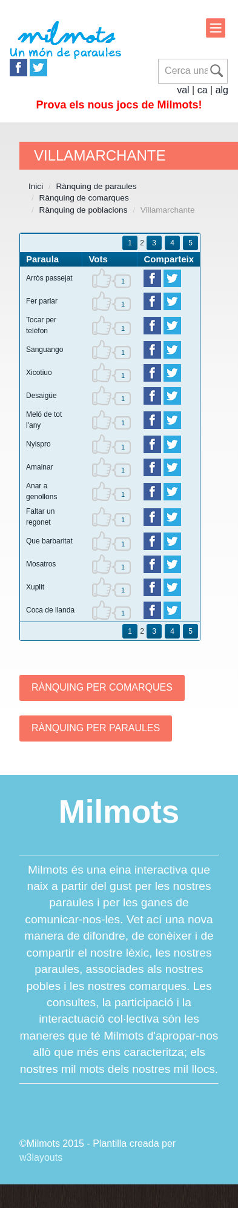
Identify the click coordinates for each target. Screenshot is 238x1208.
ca (202, 90)
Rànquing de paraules (96, 186)
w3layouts (40, 1157)
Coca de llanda (50, 610)
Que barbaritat (49, 541)
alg (222, 90)
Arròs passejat (49, 278)
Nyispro (38, 444)
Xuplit (35, 587)
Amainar (39, 467)
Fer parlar (42, 301)
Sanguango (44, 349)
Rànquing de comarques (84, 197)
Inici (35, 186)
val (183, 90)
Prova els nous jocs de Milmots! (119, 105)
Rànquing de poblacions (83, 209)
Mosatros (41, 564)
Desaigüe (41, 395)
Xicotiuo (39, 372)
